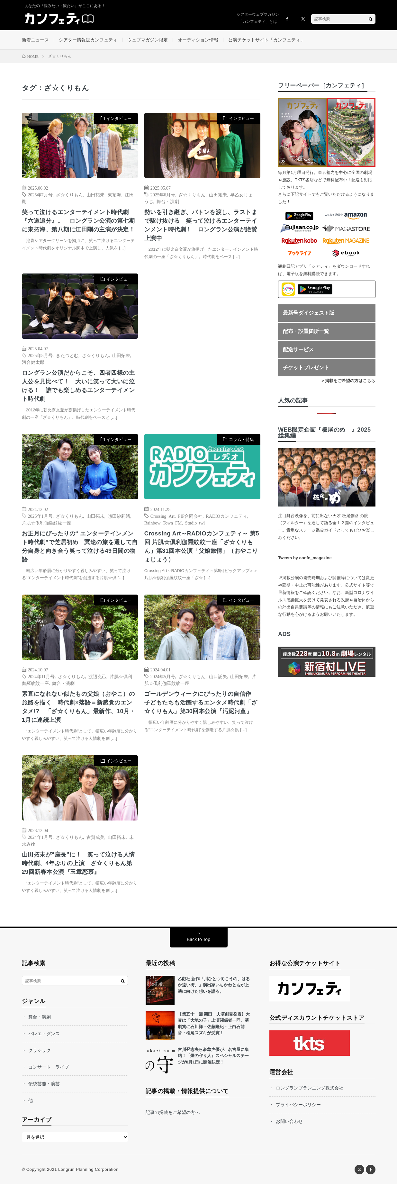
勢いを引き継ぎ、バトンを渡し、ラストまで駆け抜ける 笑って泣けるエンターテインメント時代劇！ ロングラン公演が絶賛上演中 (200, 225)
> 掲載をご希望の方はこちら (348, 380)
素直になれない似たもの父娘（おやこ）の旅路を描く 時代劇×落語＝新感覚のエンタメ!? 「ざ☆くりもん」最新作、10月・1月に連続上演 (79, 707)
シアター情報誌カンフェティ (88, 39)
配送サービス (298, 349)
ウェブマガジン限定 (147, 39)
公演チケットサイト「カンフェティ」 (266, 39)
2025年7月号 (40, 194)
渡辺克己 (97, 676)
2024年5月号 (162, 676)
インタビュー (118, 118)
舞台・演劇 (168, 201)
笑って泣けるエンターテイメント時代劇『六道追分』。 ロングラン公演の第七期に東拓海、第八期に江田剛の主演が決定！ (78, 221)
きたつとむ (67, 355)
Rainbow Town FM (163, 522)
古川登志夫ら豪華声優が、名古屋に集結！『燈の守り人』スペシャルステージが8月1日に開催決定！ (213, 1055)
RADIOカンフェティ (226, 516)
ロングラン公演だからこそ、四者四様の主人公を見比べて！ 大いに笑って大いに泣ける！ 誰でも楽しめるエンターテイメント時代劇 (78, 386)
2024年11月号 (41, 676)
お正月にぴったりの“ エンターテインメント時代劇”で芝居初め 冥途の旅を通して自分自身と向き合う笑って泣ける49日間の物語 (80, 546)
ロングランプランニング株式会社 (309, 1087)
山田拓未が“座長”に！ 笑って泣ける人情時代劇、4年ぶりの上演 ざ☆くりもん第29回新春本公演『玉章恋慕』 (78, 863)
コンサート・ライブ (48, 1067)
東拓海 (114, 194)
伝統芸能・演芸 (44, 1083)
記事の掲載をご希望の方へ (173, 1112)
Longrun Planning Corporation (88, 1169)
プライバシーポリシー (298, 1104)
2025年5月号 (40, 355)
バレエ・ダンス (44, 1033)
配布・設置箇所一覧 (306, 331)
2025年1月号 (40, 516)
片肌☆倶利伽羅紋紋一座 (46, 522)
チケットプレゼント (306, 367)
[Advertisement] (202, 339)
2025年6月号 (162, 194)
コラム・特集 (241, 439)
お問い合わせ (289, 1121)
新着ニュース (35, 39)
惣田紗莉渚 (119, 516)
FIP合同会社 (190, 516)
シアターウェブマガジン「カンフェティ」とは (258, 18)
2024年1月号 (40, 837)
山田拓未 (95, 194)
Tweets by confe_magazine (305, 557)
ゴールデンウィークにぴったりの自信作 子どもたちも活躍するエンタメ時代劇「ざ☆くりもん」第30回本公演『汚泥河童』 (200, 702)
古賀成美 (95, 837)
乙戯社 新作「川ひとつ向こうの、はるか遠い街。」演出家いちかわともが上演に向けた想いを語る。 (214, 985)
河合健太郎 (33, 362)
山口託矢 (218, 676)
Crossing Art (162, 516)
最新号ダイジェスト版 (308, 313)
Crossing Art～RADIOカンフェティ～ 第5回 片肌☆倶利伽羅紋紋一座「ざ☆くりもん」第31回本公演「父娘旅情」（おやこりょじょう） (201, 546)
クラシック (39, 1050)
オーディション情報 (198, 39)
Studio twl (195, 522)
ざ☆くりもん (69, 194)
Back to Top (198, 939)
